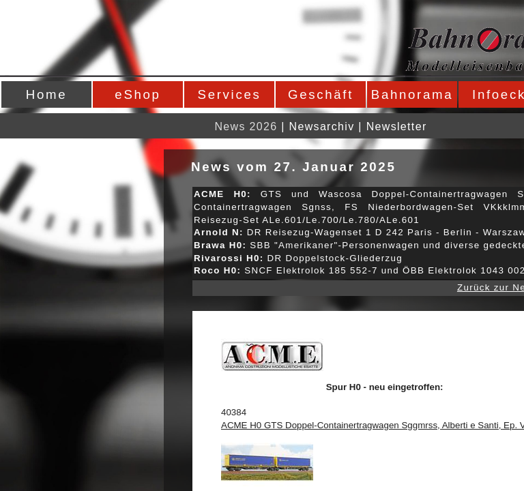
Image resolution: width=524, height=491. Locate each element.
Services (229, 94)
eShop (137, 94)
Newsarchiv (322, 126)
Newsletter (396, 126)
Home (46, 94)
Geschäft (320, 94)
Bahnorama (412, 94)
